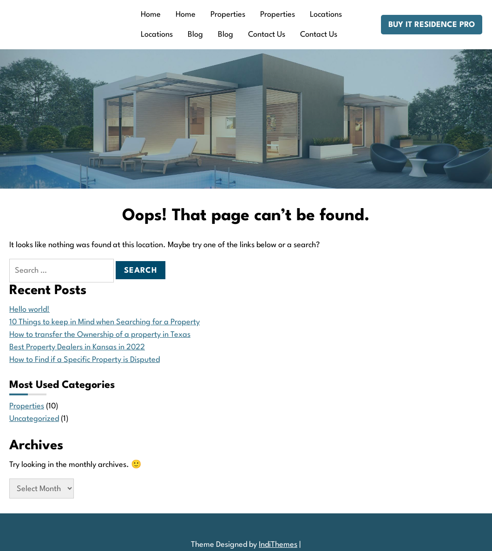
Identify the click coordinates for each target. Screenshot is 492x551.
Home (151, 15)
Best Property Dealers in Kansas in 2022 (77, 347)
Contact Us (266, 35)
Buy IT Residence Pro (431, 25)
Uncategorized (34, 419)
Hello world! (29, 310)
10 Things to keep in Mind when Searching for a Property (104, 322)
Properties (227, 15)
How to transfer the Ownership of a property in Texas (99, 335)
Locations (326, 15)
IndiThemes (278, 545)
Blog (195, 35)
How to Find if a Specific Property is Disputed (84, 360)
